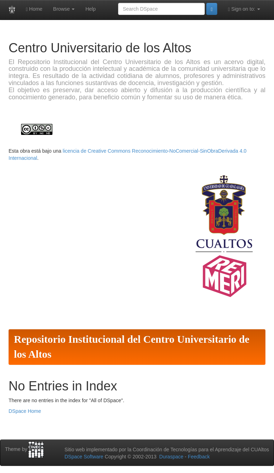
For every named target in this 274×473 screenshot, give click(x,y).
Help (90, 9)
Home (34, 9)
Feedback (198, 456)
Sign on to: (244, 9)
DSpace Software (84, 456)
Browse (64, 9)
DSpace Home (25, 411)
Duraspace (171, 456)
